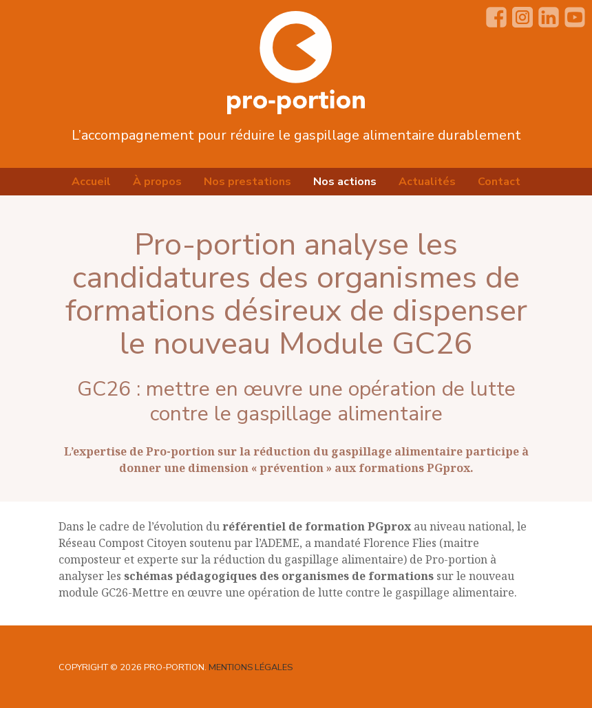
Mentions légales (251, 667)
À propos (157, 181)
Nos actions (345, 181)
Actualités (427, 181)
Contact (499, 181)
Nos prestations (247, 181)
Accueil (91, 181)
